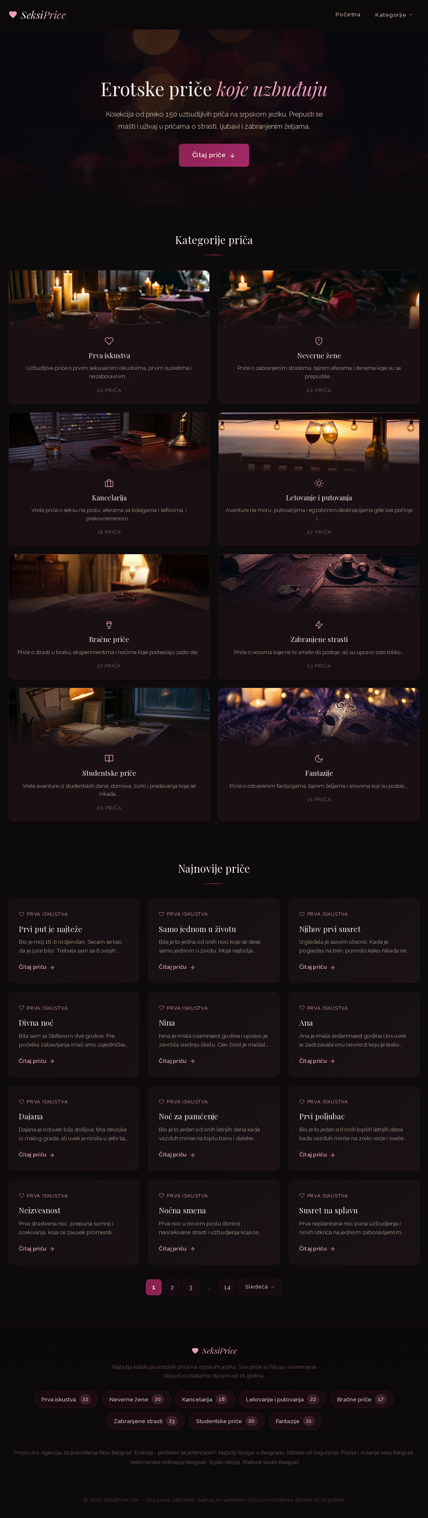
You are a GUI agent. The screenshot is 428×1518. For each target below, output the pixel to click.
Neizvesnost (40, 1214)
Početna (348, 14)
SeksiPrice (214, 1350)
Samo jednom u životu (197, 930)
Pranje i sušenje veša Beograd (377, 1452)
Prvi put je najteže (50, 933)
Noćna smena (182, 1212)
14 (227, 1287)
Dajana (31, 1121)
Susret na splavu (328, 1212)
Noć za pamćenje (188, 1118)
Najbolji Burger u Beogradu (251, 1452)
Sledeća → (260, 1287)
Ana (306, 1025)
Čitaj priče (214, 155)
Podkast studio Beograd (271, 1462)
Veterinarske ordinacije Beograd (168, 1462)
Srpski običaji (224, 1462)
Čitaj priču (37, 971)
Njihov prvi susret (330, 931)
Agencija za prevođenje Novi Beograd (86, 1452)
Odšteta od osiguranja (313, 1452)
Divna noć (36, 1026)
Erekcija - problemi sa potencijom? (175, 1452)
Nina (167, 1024)
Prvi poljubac (322, 1118)
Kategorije (394, 14)
